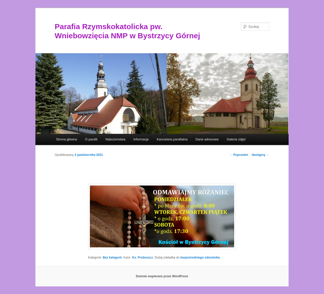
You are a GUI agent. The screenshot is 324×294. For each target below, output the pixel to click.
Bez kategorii (112, 257)
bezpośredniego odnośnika (200, 257)
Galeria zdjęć (236, 139)
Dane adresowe (207, 139)
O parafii (91, 139)
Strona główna (66, 139)
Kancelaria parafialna (172, 139)
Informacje (141, 139)
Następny (260, 155)
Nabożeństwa (115, 139)
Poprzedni (238, 155)
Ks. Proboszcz (142, 257)
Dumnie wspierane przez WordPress (162, 276)
